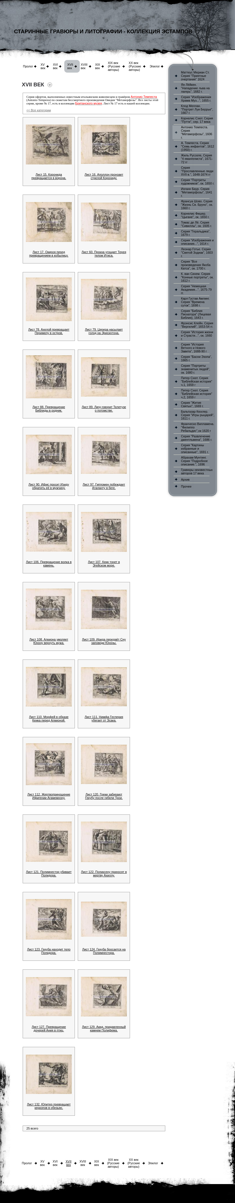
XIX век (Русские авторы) (114, 66)
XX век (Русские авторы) (135, 66)
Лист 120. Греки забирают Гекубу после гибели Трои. (104, 796)
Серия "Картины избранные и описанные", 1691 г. (195, 448)
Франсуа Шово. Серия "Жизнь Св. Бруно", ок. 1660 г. (197, 204)
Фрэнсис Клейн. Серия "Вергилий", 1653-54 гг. (197, 324)
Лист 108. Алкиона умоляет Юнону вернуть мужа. (48, 641)
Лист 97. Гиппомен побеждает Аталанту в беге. (104, 486)
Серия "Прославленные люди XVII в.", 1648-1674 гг (197, 171)
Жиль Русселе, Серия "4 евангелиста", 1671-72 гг (197, 159)
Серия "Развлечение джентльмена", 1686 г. (196, 437)
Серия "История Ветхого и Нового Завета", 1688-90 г (194, 348)
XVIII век (84, 66)
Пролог (28, 66)
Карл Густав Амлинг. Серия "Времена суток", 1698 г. (195, 302)
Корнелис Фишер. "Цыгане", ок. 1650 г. (195, 215)
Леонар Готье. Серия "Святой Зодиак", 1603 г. (197, 252)
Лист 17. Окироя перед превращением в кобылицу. (48, 253)
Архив (185, 479)
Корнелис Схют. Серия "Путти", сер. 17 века (197, 120)
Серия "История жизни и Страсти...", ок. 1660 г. (197, 335)
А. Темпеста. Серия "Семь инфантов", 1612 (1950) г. (197, 146)
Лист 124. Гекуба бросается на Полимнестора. (103, 951)
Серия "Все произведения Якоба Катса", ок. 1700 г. (196, 265)
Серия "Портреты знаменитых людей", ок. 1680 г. (195, 369)
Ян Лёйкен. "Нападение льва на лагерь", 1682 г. (195, 88)
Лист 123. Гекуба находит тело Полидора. (48, 951)
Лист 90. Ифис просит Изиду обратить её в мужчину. (48, 486)
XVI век (55, 66)
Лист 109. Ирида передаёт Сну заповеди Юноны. (104, 641)
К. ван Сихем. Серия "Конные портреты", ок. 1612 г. (197, 277)
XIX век (97, 66)
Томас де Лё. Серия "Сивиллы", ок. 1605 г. (196, 224)
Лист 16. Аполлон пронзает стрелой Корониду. (104, 176)
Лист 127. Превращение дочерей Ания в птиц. (49, 1028)
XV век (42, 66)
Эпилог (154, 66)
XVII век (70, 66)
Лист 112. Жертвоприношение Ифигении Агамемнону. (48, 796)
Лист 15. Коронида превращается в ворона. (49, 176)
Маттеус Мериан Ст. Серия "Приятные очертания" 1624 (195, 76)
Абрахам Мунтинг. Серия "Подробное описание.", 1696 (194, 461)
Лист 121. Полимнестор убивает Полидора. (49, 873)
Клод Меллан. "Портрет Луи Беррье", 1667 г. (197, 109)
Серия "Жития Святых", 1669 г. (192, 404)
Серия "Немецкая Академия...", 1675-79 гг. (196, 289)
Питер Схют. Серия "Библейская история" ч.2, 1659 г (196, 394)
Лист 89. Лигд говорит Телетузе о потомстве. (104, 408)
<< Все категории (38, 110)
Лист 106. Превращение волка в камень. (48, 563)
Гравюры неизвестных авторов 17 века (197, 471)
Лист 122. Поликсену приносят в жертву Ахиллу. (104, 873)
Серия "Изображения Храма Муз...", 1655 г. (196, 98)
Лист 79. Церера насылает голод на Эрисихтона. (104, 331)
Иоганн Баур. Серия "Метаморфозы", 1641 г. (196, 192)
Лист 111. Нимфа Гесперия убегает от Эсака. (104, 718)
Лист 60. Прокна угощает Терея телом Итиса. (103, 253)
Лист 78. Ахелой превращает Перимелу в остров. (48, 331)
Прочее (186, 486)
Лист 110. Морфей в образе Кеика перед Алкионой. (48, 718)
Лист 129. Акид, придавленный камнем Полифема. (104, 1028)
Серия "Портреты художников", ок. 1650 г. (197, 181)
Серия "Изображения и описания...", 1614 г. (197, 241)
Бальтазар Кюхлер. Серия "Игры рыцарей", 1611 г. (197, 415)
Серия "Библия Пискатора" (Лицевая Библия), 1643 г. (196, 314)
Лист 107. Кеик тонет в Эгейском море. (104, 563)
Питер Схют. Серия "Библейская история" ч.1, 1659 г (196, 381)
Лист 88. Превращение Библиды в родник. (48, 408)
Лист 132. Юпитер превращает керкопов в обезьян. (49, 1106)
